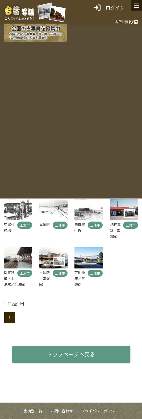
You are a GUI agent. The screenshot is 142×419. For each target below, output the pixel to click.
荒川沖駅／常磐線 (79, 278)
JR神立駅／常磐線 (115, 230)
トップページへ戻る (71, 354)
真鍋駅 (44, 224)
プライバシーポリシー (99, 410)
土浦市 (25, 225)
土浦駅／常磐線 (44, 278)
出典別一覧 (33, 410)
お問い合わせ (62, 410)
